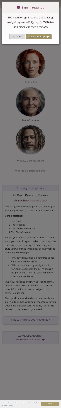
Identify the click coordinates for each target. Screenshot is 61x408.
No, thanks (17, 36)
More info (10, 406)
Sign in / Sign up (38, 36)
